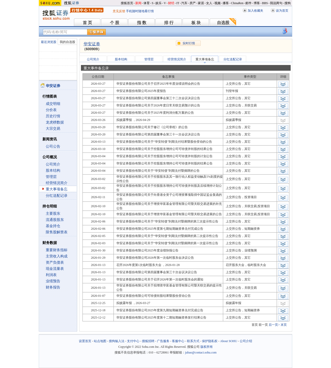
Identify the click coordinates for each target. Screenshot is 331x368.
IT (177, 3)
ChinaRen (237, 3)
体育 (147, 3)
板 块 (196, 22)
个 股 (114, 22)
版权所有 (206, 347)
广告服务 (163, 341)
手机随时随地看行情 (140, 11)
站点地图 (100, 341)
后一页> (274, 325)
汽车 (184, 3)
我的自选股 (67, 42)
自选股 (223, 22)
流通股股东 (55, 220)
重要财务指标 (56, 250)
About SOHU (228, 341)
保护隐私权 (209, 341)
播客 (226, 3)
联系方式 (193, 341)
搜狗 (287, 3)
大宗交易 (53, 129)
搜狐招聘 (148, 341)
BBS (265, 3)
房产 (193, 3)
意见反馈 (119, 11)
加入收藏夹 (255, 10)
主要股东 (53, 213)
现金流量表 (55, 269)
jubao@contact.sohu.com (201, 352)
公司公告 (53, 146)
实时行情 (189, 43)
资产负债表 (55, 262)
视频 (217, 3)
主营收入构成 (56, 256)
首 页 (87, 22)
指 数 (141, 22)
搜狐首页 (127, 3)
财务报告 (53, 287)
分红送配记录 (56, 196)
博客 (257, 3)
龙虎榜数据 (55, 122)
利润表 (51, 275)
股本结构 (53, 170)
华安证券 (92, 44)
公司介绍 (246, 341)
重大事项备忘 (56, 189)
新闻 (138, 3)
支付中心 (133, 341)
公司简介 (53, 164)
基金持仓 (53, 226)
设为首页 (282, 10)
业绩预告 (53, 281)
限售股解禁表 (56, 232)
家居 (201, 3)
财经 (171, 3)
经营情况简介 (56, 183)
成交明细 (53, 104)
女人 (209, 3)
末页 (284, 325)
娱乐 (158, 3)
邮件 (248, 3)
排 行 (169, 22)
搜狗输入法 (116, 341)
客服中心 (178, 341)
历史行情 (53, 116)
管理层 (51, 177)
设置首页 (85, 341)
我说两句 (276, 3)
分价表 (51, 110)
